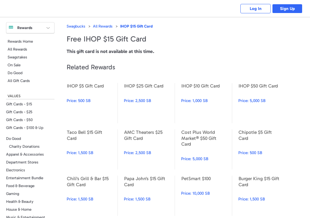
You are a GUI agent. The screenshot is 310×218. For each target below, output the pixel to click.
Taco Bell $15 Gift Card (92, 149)
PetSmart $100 (206, 196)
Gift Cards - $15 (19, 104)
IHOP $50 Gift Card (263, 103)
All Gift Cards (19, 80)
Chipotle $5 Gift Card (263, 149)
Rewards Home (20, 41)
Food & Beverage (20, 185)
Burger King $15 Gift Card (263, 196)
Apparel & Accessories (25, 154)
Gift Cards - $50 (19, 119)
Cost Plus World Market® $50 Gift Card (206, 149)
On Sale (14, 65)
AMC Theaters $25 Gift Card (149, 149)
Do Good (15, 73)
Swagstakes (17, 57)
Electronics (15, 170)
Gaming (12, 193)
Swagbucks (76, 26)
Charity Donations (24, 146)
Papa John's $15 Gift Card (149, 196)
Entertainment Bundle (24, 178)
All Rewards (17, 49)
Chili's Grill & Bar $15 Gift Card (92, 196)
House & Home (18, 209)
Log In (256, 8)
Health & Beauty (20, 201)
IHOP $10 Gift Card (206, 103)
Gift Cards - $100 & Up (24, 127)
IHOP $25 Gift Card (149, 103)
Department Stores (22, 162)
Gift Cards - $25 (19, 112)
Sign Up (287, 8)
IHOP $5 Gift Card (92, 103)
